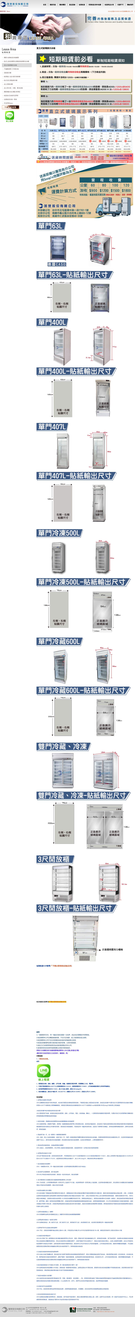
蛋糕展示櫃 (7, 73)
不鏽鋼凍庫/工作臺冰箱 (11, 69)
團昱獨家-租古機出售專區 (12, 92)
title (14, 5)
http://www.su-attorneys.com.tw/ (105, 1311)
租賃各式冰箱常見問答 (11, 95)
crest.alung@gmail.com (51, 1311)
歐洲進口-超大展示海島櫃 (12, 76)
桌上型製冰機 (8, 84)
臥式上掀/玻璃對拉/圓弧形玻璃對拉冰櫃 (16, 61)
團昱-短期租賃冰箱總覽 (11, 57)
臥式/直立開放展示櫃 (10, 80)
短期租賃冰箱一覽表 (10, 99)
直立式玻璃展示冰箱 (10, 65)
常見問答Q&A (8, 103)
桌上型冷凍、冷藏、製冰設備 (13, 88)
